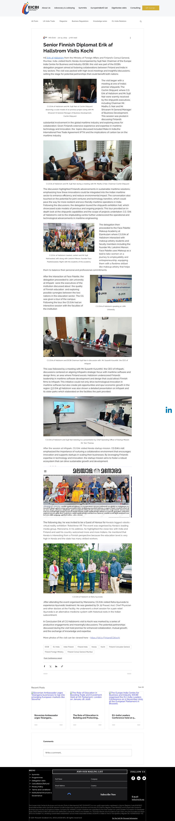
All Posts (34, 21)
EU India (56, 647)
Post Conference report (53, 658)
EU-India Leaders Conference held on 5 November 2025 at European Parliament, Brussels (123, 716)
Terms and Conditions (41, 789)
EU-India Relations (119, 21)
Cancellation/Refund (40, 783)
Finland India (83, 647)
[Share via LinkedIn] (56, 666)
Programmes (37, 777)
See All (141, 687)
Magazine (63, 21)
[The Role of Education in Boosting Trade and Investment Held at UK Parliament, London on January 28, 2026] (87, 701)
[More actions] (130, 37)
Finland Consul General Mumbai (80, 652)
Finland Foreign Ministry (54, 652)
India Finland (69, 647)
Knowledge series (100, 21)
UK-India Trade (49, 21)
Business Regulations (80, 21)
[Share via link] (62, 666)
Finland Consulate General (119, 647)
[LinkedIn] (139, 778)
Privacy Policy (37, 786)
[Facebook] (133, 778)
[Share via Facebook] (44, 666)
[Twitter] (144, 778)
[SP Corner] (150, 8)
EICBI (47, 647)
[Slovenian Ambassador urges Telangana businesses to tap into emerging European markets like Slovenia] (48, 701)
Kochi (103, 647)
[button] (46, 8)
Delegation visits (38, 780)
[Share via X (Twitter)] (50, 666)
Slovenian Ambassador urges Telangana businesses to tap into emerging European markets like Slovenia (46, 716)
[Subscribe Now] (108, 794)
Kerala (94, 647)
